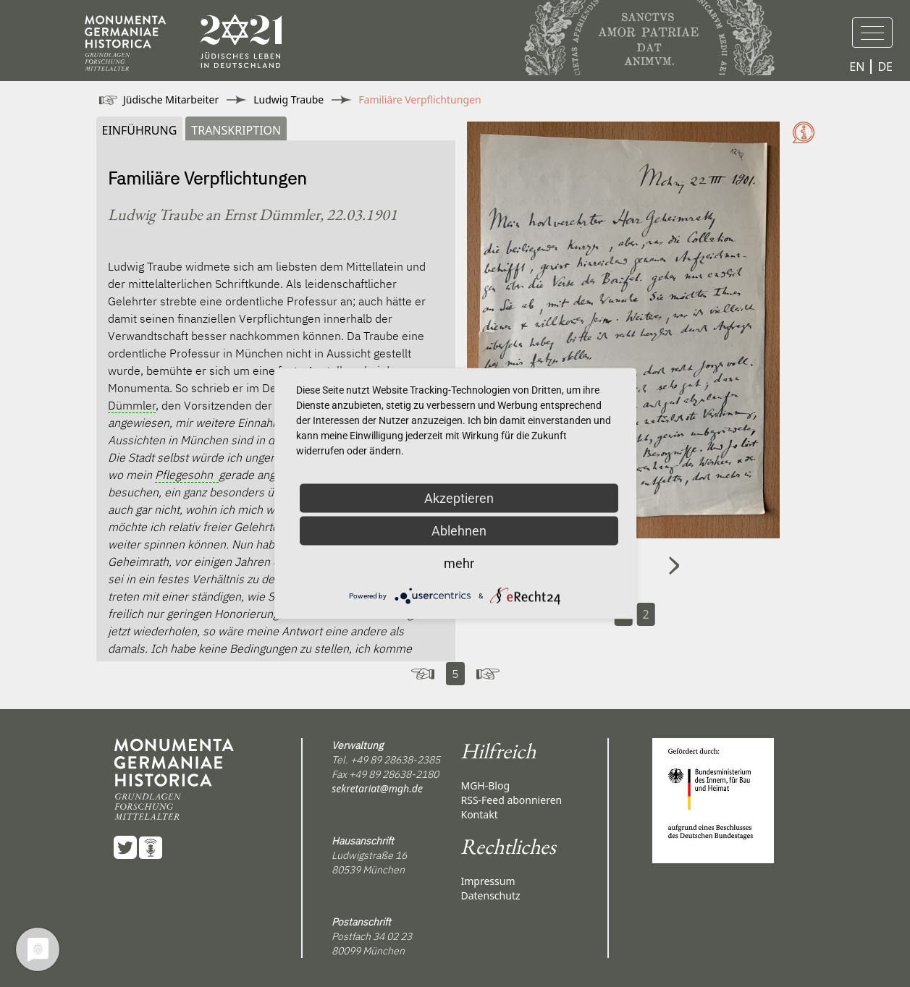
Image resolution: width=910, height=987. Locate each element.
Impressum (487, 881)
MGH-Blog (485, 785)
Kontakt (478, 814)
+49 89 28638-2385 (395, 759)
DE (885, 67)
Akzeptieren (459, 498)
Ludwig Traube (288, 99)
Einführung (139, 130)
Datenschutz (490, 895)
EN (856, 67)
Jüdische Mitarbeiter (171, 99)
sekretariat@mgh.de (377, 788)
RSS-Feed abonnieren (511, 800)
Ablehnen (458, 530)
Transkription (236, 130)
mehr (459, 563)
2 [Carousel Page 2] (646, 614)
